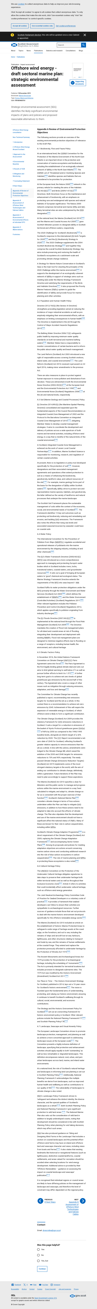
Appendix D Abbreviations (18, 228)
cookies (21, 4)
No (42, 1255)
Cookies (39, 1289)
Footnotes (16, 234)
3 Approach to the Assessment (19, 155)
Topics (21, 51)
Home (13, 57)
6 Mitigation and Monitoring (18, 175)
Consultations (71, 51)
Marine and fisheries (26, 98)
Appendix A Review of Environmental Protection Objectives (20, 193)
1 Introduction (17, 142)
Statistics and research (54, 51)
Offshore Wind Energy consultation (20, 131)
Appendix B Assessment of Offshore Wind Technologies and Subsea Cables (19, 205)
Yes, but (44, 1261)
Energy (17, 98)
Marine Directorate (25, 95)
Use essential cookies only (42, 26)
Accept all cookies (20, 26)
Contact (32, 1289)
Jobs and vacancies (65, 1289)
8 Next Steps (17, 186)
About (13, 51)
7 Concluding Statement (21, 181)
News (29, 51)
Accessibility (15, 1289)
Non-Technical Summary (21, 137)
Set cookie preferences (66, 26)
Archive (24, 1289)
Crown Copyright (50, 1289)
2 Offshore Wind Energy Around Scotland (21, 148)
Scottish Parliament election (29, 35)
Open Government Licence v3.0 (46, 1298)
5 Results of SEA (19, 169)
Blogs (81, 51)
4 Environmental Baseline (18, 163)
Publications (38, 51)
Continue (42, 1269)
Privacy (76, 1289)
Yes (42, 1249)
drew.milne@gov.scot (52, 1230)
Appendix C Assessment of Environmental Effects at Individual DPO (20, 218)
